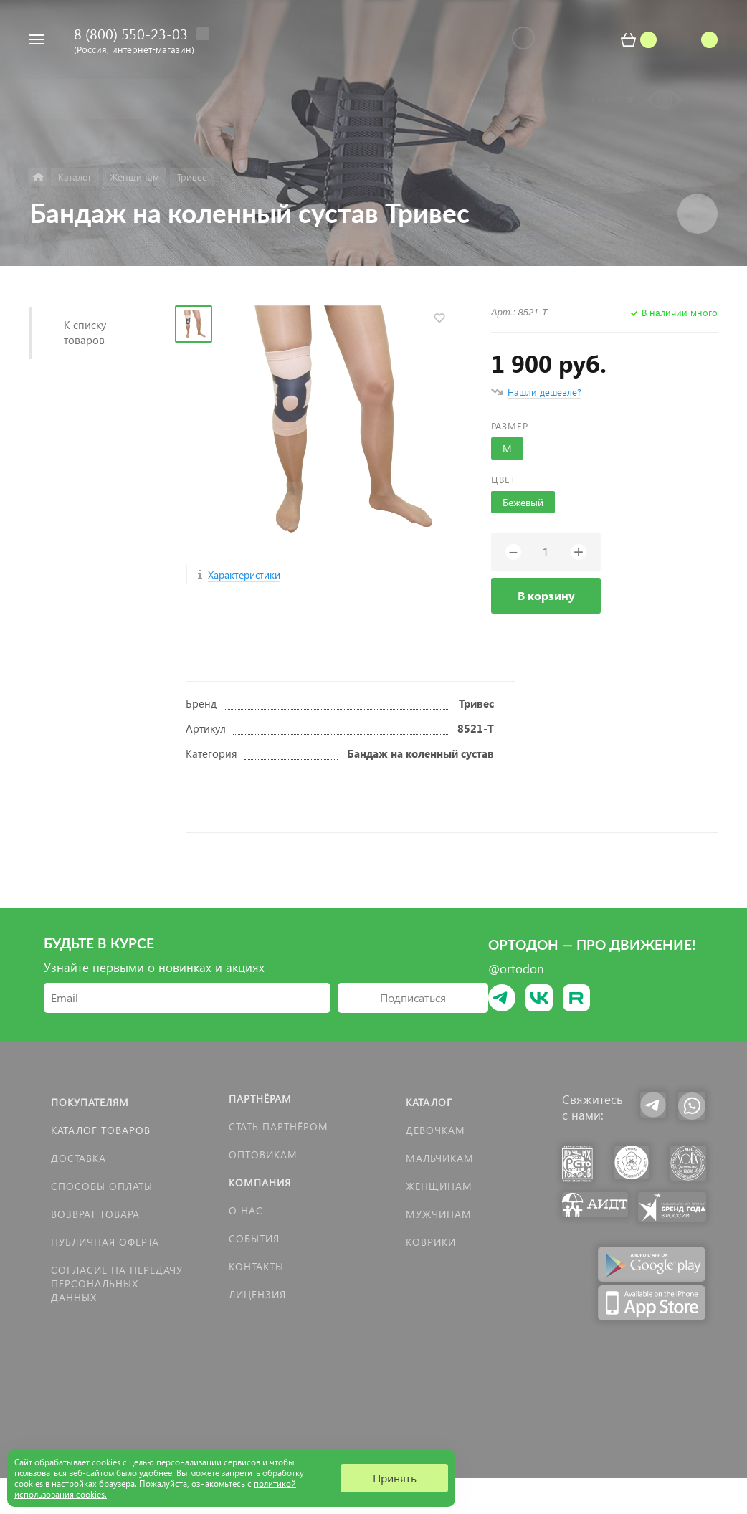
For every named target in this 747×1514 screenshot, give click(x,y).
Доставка (78, 1158)
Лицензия (257, 1294)
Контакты (256, 1266)
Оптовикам (263, 1154)
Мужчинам (439, 1214)
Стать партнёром (278, 1126)
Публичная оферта (105, 1242)
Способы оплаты (102, 1186)
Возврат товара (95, 1214)
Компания (260, 1182)
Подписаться (413, 997)
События (254, 1238)
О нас (246, 1210)
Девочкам (435, 1130)
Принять (395, 1477)
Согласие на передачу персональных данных (117, 1283)
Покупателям (90, 1102)
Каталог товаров (101, 1130)
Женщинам (439, 1186)
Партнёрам (260, 1098)
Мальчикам (440, 1158)
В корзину (546, 595)
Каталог (429, 1102)
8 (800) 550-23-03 (131, 33)
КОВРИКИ (431, 1242)
